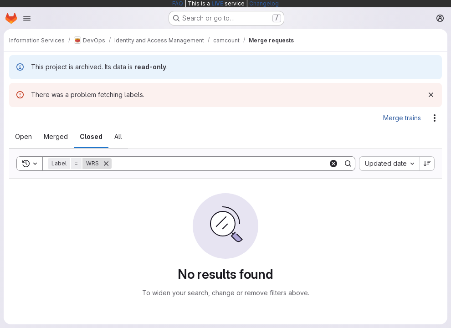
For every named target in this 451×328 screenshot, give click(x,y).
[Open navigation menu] (27, 18)
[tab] (23, 136)
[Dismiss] (430, 94)
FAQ (177, 3)
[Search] (220, 163)
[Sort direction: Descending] (427, 163)
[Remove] (106, 163)
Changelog (264, 3)
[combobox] (389, 163)
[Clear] (333, 163)
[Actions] (434, 118)
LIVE (217, 3)
